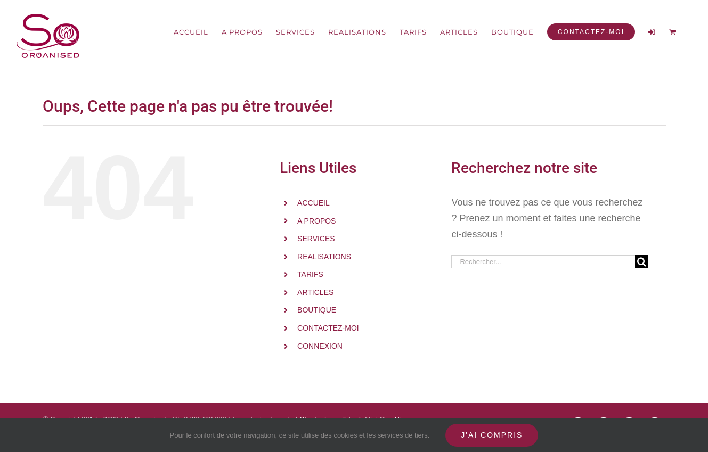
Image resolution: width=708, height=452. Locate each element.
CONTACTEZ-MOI (328, 328)
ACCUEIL (313, 203)
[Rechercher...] (543, 261)
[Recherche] (641, 261)
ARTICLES (315, 292)
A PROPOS (316, 221)
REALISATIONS (324, 256)
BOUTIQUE (316, 310)
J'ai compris (492, 435)
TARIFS (310, 274)
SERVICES (316, 238)
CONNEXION (320, 346)
